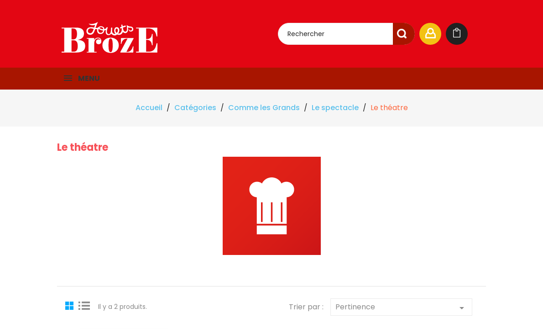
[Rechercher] (346, 34)
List (84, 305)
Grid (71, 305)
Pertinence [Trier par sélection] (401, 307)
